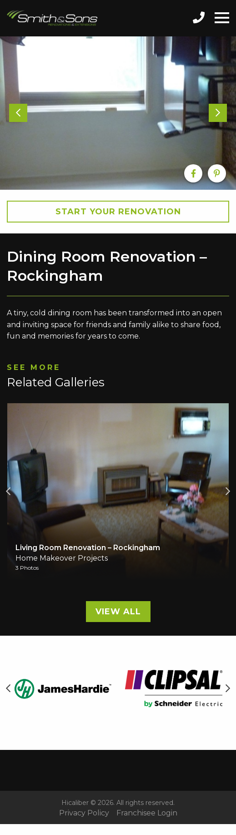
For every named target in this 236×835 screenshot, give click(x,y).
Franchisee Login (146, 813)
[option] (118, 113)
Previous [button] (8, 491)
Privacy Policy (84, 813)
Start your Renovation (118, 212)
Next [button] (227, 491)
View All (118, 612)
